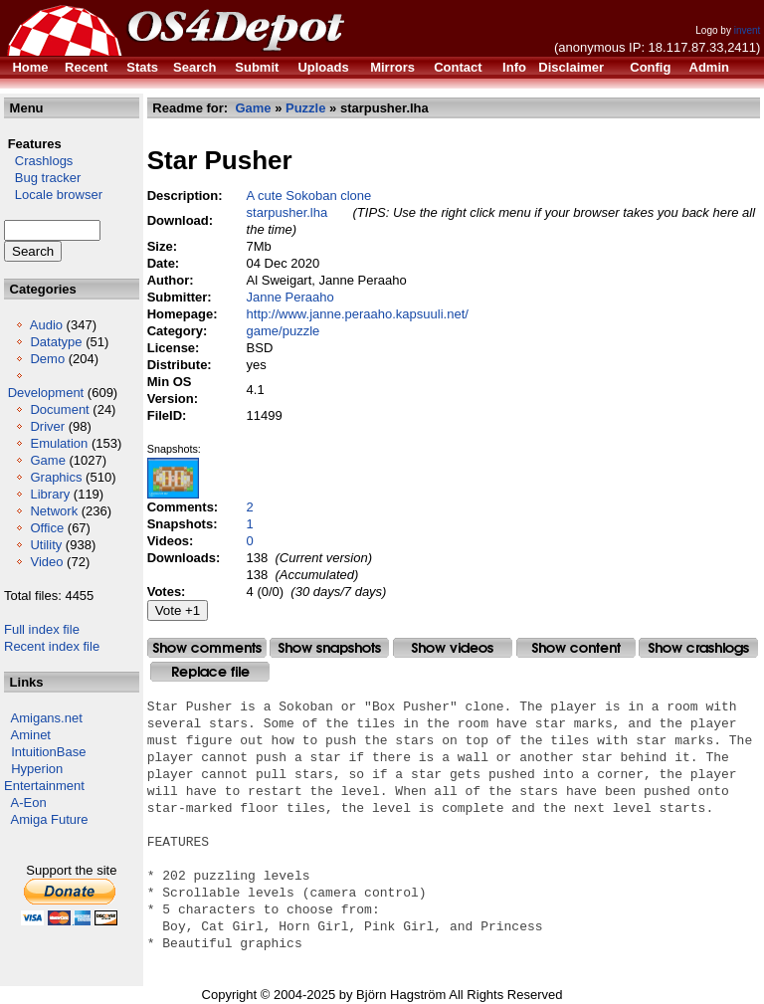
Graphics (56, 477)
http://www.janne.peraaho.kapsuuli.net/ (358, 313)
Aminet (31, 734)
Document (59, 409)
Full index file (42, 629)
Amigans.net (47, 717)
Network (54, 510)
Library (50, 494)
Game (47, 460)
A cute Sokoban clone (309, 195)
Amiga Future (50, 819)
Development (46, 392)
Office (47, 527)
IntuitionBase (48, 751)
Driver (47, 426)
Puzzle (305, 107)
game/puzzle (283, 330)
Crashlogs (38, 160)
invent (747, 30)
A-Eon (29, 802)
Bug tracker (42, 177)
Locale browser (53, 194)
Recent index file (51, 646)
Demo (47, 358)
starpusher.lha (287, 212)
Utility (46, 544)
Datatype (56, 341)
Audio (46, 324)
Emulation (59, 443)
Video (46, 561)
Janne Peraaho (290, 297)
